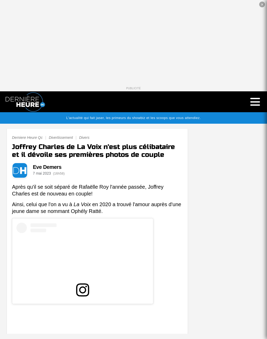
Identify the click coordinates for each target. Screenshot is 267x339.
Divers (84, 137)
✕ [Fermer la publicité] (262, 5)
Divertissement (61, 137)
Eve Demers (47, 167)
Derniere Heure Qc (27, 137)
